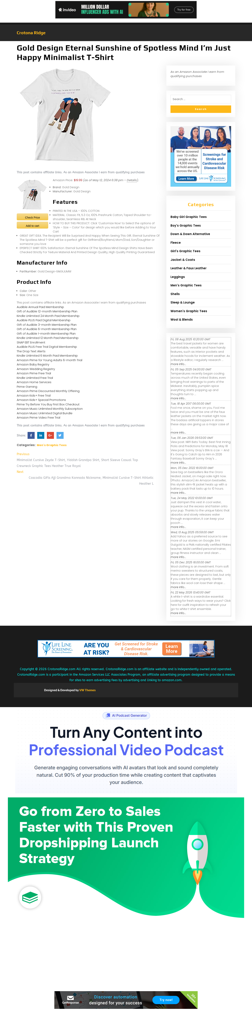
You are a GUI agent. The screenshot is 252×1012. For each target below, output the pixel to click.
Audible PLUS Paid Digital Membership (43, 320)
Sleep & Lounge (182, 302)
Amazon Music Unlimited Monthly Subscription (50, 409)
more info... (178, 364)
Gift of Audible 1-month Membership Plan (46, 333)
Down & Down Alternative (190, 234)
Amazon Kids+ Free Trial (34, 395)
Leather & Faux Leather (188, 268)
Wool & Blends (181, 319)
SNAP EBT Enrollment (31, 342)
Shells (175, 294)
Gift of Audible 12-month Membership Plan (47, 311)
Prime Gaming (27, 387)
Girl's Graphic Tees (185, 251)
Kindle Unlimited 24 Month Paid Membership (48, 316)
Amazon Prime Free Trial (34, 373)
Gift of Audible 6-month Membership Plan (47, 329)
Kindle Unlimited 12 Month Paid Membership (48, 338)
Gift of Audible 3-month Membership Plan (47, 325)
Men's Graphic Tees (52, 445)
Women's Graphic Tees (188, 311)
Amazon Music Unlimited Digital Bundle (44, 413)
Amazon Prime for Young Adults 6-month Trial (49, 360)
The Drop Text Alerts (31, 351)
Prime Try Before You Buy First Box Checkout (48, 404)
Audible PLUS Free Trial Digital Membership (47, 347)
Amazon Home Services (34, 382)
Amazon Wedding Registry (36, 369)
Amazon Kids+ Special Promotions (41, 400)
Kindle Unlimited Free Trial (35, 378)
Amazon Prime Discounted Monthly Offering (48, 391)
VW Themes (87, 690)
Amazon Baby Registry (33, 364)
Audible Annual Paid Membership (40, 307)
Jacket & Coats (182, 260)
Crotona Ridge (31, 32)
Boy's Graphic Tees (185, 225)
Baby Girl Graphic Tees (188, 217)
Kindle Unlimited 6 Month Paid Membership (47, 355)
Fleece (175, 243)
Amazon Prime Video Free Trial (38, 417)
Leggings (177, 277)
